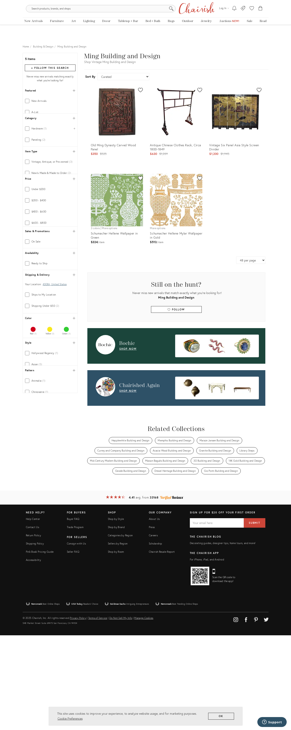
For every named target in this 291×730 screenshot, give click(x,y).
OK (221, 716)
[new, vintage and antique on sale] (249, 31)
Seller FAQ (73, 646)
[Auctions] (229, 31)
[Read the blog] (263, 31)
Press (152, 621)
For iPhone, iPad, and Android (207, 654)
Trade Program (75, 621)
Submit (254, 617)
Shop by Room (116, 646)
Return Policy (33, 630)
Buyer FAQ (73, 613)
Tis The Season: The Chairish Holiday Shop (145, 3)
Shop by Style (116, 613)
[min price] (37, 298)
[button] (251, 17)
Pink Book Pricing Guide (40, 646)
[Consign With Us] (243, 17)
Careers (153, 630)
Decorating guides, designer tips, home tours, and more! (223, 637)
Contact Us (32, 621)
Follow (176, 312)
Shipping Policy (35, 638)
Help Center (33, 613)
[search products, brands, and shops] (145, 17)
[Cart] (260, 17)
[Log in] (224, 17)
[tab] (50, 104)
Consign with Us (76, 638)
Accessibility (33, 654)
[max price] (62, 298)
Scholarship (155, 638)
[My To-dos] (234, 17)
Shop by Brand (116, 621)
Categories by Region (120, 630)
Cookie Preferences (70, 718)
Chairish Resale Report (162, 646)
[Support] (272, 722)
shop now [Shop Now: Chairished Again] (128, 393)
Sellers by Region (118, 638)
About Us (154, 613)
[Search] (192, 17)
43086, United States (55, 390)
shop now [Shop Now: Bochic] (128, 351)
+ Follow (50, 71)
